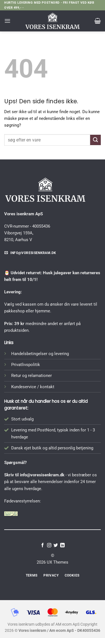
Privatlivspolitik (25, 364)
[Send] (95, 140)
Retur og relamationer (31, 375)
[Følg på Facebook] (42, 545)
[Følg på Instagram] (49, 545)
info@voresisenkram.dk (42, 474)
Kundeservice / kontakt (32, 386)
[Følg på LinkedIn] (62, 545)
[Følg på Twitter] (55, 545)
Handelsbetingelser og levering (40, 353)
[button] (7, 21)
